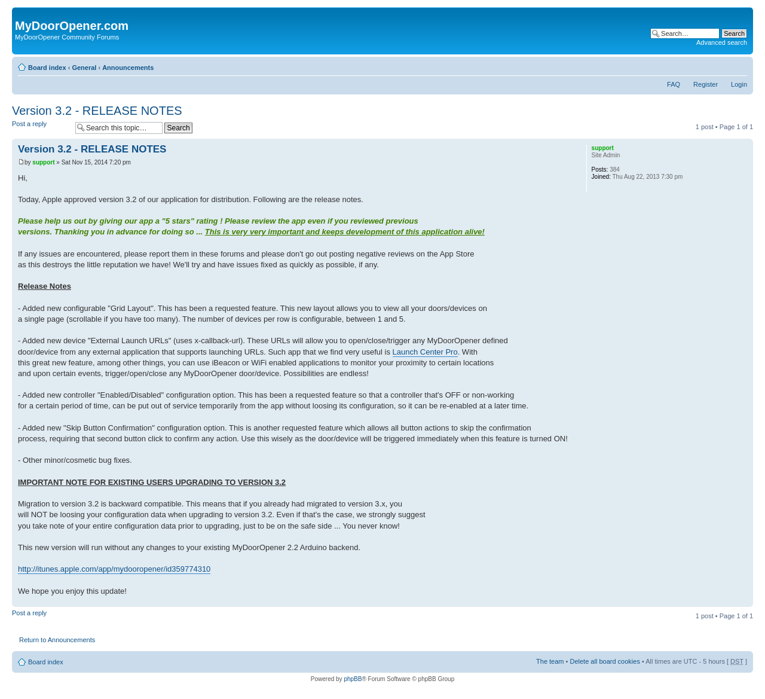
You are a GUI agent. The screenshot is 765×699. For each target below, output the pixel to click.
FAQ (673, 84)
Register (705, 84)
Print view (720, 65)
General (84, 67)
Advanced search (721, 42)
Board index (47, 67)
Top (743, 600)
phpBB (353, 679)
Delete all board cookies (604, 661)
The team (550, 661)
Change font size (738, 65)
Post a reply (40, 127)
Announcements (128, 67)
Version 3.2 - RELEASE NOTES (97, 110)
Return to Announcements (57, 639)
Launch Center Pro (425, 351)
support (43, 162)
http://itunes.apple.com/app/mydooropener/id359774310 (114, 568)
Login (739, 84)
